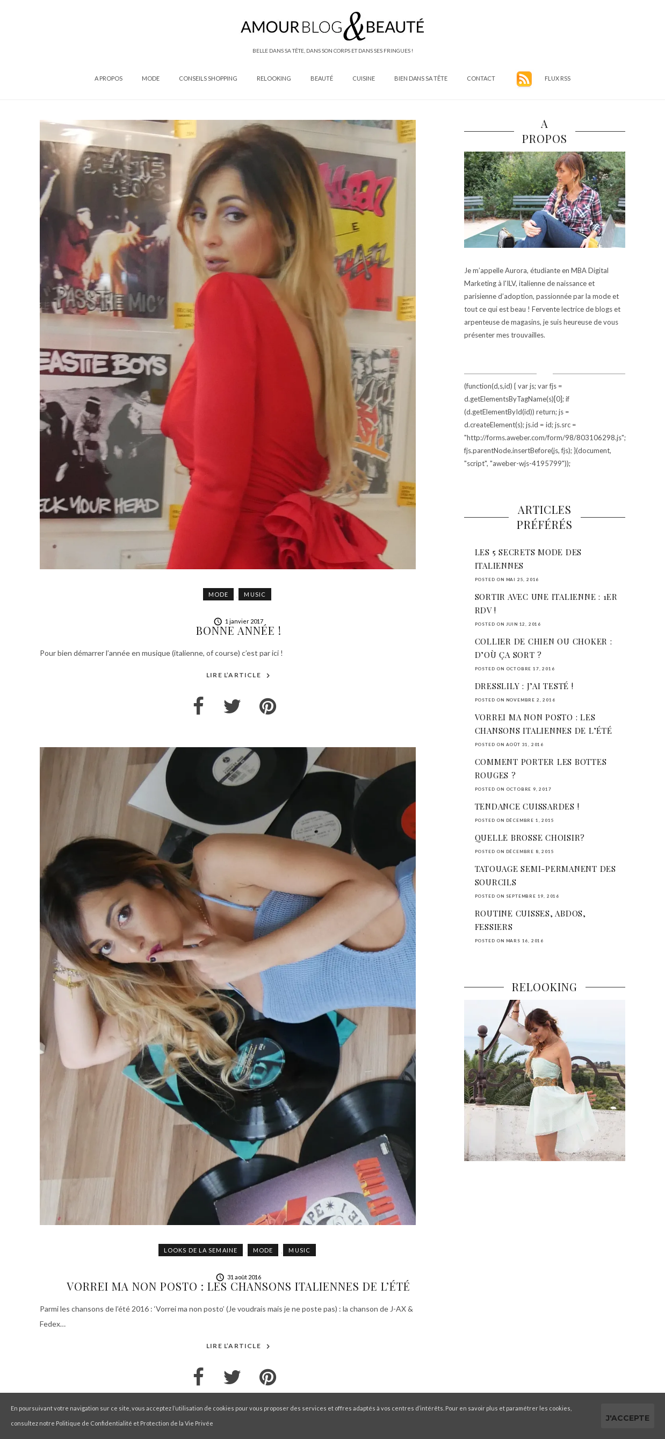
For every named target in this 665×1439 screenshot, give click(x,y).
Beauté (321, 78)
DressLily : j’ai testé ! (524, 686)
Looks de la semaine (200, 1250)
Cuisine (363, 78)
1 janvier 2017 (239, 621)
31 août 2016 (239, 1276)
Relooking (274, 78)
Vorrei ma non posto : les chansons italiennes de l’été (238, 1286)
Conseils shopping (208, 78)
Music (255, 594)
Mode (151, 78)
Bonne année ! (238, 630)
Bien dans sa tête (420, 78)
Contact (481, 78)
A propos (108, 78)
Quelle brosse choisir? (530, 837)
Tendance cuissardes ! (527, 806)
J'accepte (627, 1418)
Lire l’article (238, 675)
